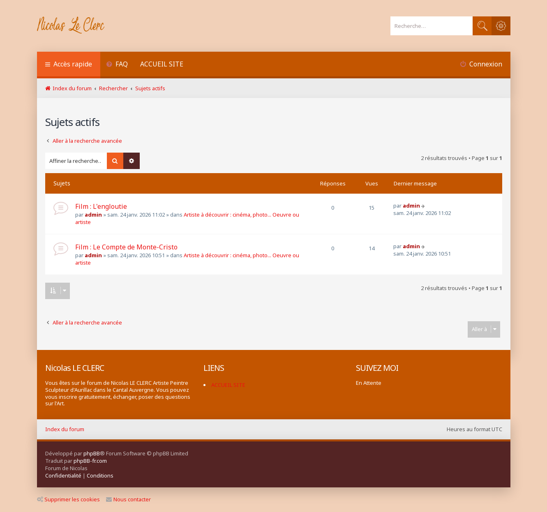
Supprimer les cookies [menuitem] (68, 499)
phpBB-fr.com (90, 460)
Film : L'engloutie (101, 206)
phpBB (91, 453)
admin (93, 214)
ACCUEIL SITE (161, 64)
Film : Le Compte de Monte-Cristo (126, 246)
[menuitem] (117, 65)
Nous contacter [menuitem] (128, 499)
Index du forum (64, 429)
